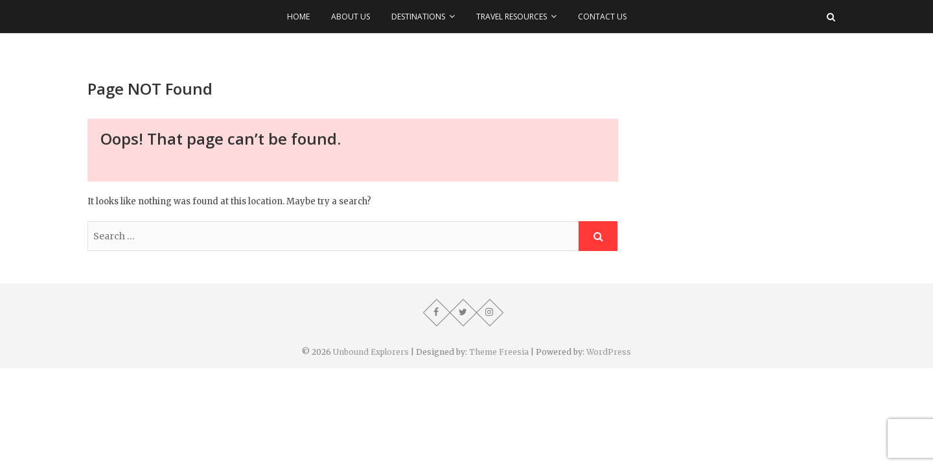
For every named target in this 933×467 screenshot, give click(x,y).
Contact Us (602, 16)
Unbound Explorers (371, 352)
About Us (350, 16)
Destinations (418, 16)
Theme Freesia (499, 352)
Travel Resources (511, 16)
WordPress (608, 352)
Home (298, 16)
